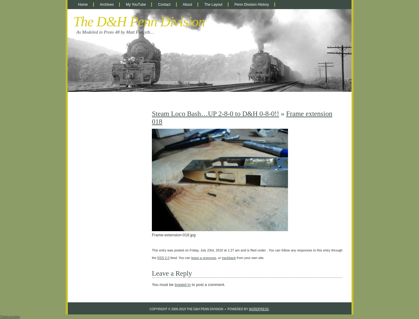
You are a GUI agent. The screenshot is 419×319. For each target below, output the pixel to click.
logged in (183, 284)
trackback (229, 258)
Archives (107, 4)
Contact (164, 4)
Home (83, 4)
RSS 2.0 (163, 258)
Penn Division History (251, 4)
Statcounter (10, 316)
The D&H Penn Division (139, 21)
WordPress (259, 309)
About (187, 4)
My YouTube (136, 4)
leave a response (203, 258)
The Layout (213, 4)
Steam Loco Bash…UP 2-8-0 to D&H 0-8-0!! (215, 114)
